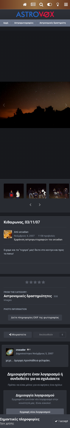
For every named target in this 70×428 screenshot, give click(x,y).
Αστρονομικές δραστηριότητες (28, 286)
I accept (61, 421)
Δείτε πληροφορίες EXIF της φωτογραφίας (35, 307)
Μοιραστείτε (17, 325)
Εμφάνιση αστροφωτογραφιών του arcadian (38, 229)
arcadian (23, 222)
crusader (21, 340)
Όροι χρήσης (7, 423)
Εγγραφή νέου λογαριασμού (35, 402)
